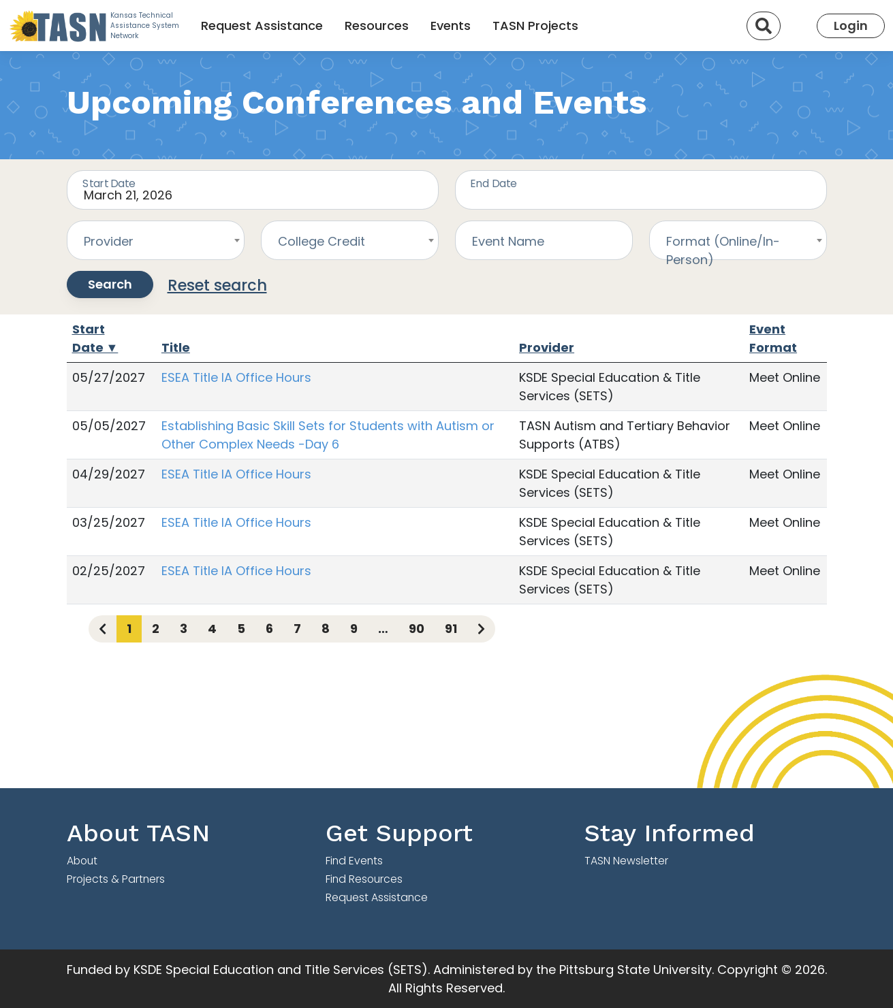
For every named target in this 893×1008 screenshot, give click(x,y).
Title (175, 347)
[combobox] (156, 240)
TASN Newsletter (626, 860)
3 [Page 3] (183, 628)
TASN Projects (535, 25)
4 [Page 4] (212, 628)
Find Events (354, 860)
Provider (546, 347)
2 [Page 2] (155, 628)
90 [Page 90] (416, 628)
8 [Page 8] (326, 628)
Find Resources (364, 879)
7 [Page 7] (297, 628)
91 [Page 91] (451, 628)
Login (851, 25)
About (82, 860)
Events (450, 25)
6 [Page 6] (269, 628)
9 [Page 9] (354, 628)
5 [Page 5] (241, 628)
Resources (377, 25)
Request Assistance (262, 25)
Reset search (217, 285)
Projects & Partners (116, 879)
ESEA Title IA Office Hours (236, 377)
